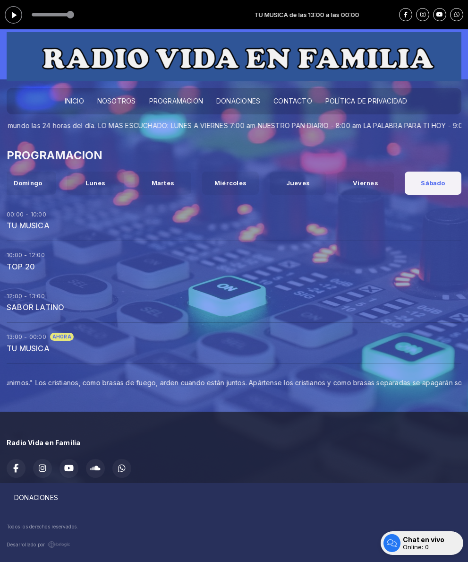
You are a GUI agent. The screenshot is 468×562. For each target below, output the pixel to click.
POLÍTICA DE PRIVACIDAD (366, 101)
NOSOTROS (116, 101)
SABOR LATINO (36, 307)
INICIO (74, 101)
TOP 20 (21, 266)
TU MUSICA (28, 225)
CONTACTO (292, 101)
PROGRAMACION (176, 101)
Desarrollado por (38, 544)
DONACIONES (238, 101)
